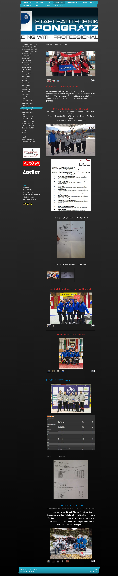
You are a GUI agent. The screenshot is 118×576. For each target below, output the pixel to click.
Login (96, 569)
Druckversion (26, 569)
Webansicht (94, 571)
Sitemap (35, 569)
